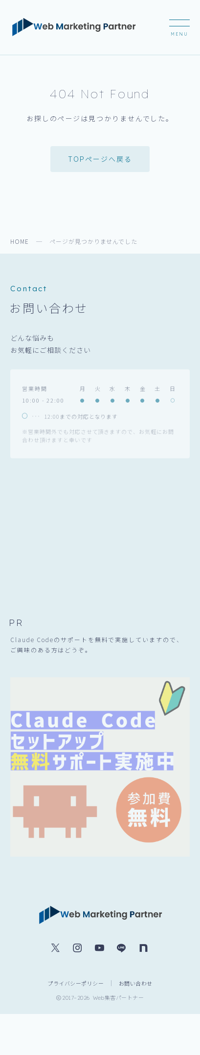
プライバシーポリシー (75, 983)
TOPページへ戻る (100, 159)
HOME (19, 241)
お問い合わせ (136, 983)
